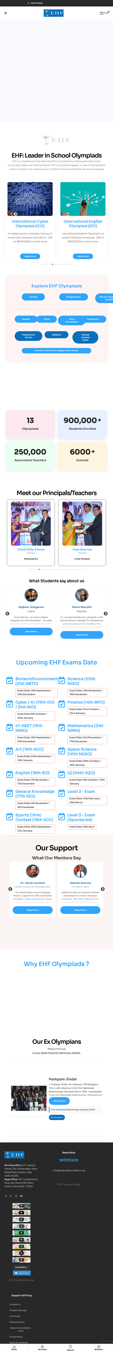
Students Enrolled (82, 429)
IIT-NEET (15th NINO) (29, 728)
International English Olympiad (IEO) (83, 223)
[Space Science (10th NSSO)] (61, 751)
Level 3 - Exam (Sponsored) (81, 817)
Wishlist (99, 1349)
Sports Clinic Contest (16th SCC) (34, 817)
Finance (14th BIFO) (86, 702)
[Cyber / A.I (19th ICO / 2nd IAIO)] (9, 704)
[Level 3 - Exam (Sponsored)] (61, 816)
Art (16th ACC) (29, 749)
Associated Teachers (30, 460)
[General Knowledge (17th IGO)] (9, 793)
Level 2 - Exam (81, 791)
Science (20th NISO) (81, 681)
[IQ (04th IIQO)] (61, 774)
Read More (31, 635)
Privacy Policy (16, 1296)
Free (106, 12)
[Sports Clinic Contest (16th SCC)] (9, 816)
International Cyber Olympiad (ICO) (30, 223)
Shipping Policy (17, 1281)
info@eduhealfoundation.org (69, 1170)
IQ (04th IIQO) (81, 773)
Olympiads (30, 429)
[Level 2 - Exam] (61, 793)
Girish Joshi (31, 607)
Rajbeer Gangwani (81, 607)
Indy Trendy (15, 1308)
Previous (7, 613)
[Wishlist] (98, 1346)
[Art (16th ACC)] (9, 751)
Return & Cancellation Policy (20, 1289)
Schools (82, 460)
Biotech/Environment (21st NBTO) (36, 681)
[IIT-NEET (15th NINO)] (9, 727)
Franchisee (15, 1275)
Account (42, 1349)
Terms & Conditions (19, 1302)
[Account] (42, 1346)
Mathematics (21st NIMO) (85, 728)
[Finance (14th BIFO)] (61, 704)
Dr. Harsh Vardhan (80, 883)
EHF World (55, 1328)
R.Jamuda (33, 883)
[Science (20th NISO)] (61, 680)
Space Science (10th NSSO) (82, 752)
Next (105, 613)
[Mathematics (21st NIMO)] (61, 727)
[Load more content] (21, 1226)
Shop (14, 1349)
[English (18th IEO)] (9, 774)
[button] (111, 219)
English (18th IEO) (32, 773)
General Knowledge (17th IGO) (34, 794)
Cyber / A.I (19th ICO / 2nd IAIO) (35, 705)
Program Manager (18, 1270)
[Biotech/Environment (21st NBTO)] (9, 680)
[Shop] (14, 1346)
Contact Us (15, 1264)
